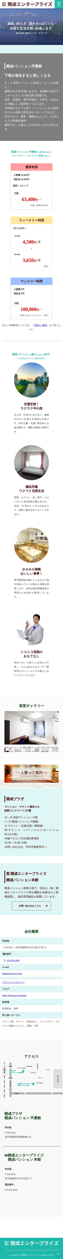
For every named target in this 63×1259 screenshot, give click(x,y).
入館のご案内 (40, 325)
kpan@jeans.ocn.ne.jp (12, 973)
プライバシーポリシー (13, 982)
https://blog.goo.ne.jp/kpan (14, 995)
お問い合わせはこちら (30, 906)
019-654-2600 (13, 960)
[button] (8, 749)
